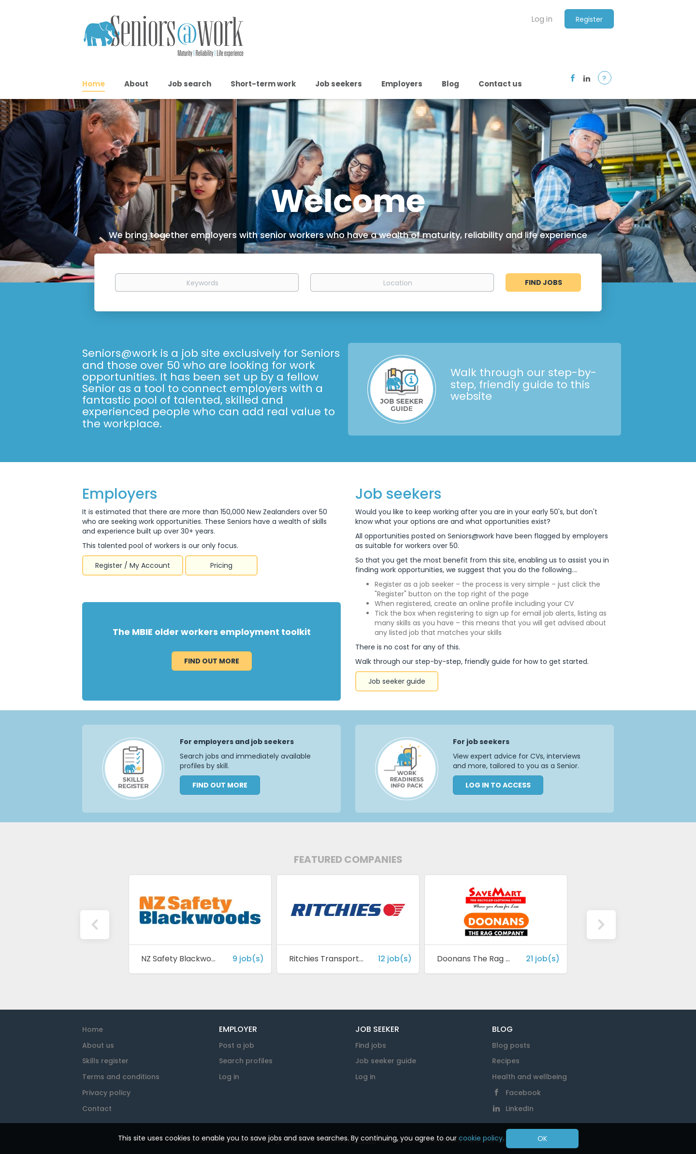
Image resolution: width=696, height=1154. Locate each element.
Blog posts (511, 1045)
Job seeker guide (396, 681)
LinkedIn (520, 1108)
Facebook (523, 1093)
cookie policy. (481, 1138)
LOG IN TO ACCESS (498, 785)
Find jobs (370, 1045)
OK (542, 1138)
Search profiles (246, 1061)
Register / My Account (132, 565)
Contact (97, 1108)
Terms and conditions (121, 1077)
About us (98, 1045)
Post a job (236, 1045)
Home (92, 1029)
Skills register (105, 1061)
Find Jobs (543, 282)
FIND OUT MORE (219, 785)
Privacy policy (106, 1093)
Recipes (506, 1061)
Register (589, 19)
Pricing (221, 565)
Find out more (211, 661)
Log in (541, 19)
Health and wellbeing (529, 1077)
